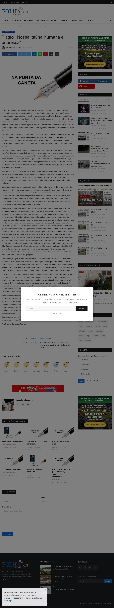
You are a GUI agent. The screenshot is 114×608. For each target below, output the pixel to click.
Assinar (81, 308)
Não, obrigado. (57, 314)
